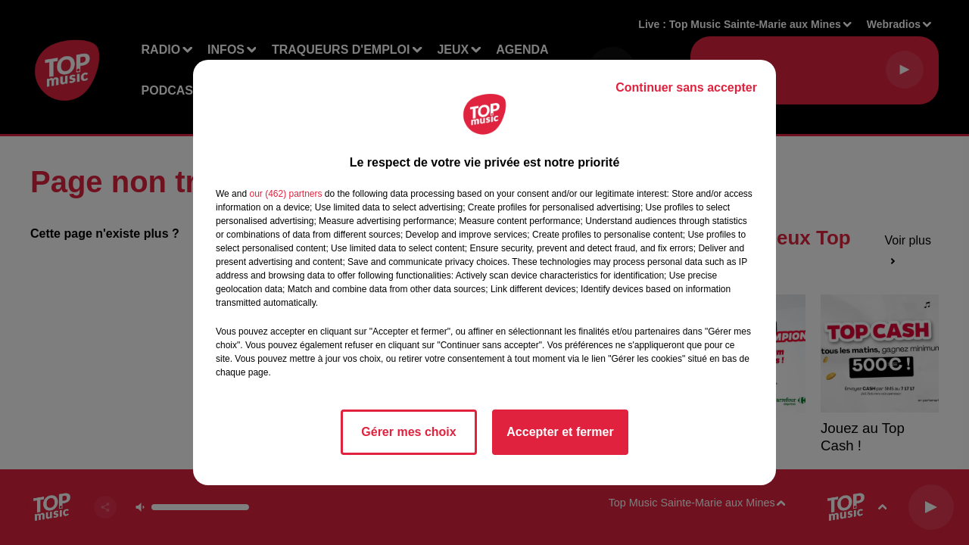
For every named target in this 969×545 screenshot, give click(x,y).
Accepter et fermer (559, 431)
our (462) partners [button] (285, 193)
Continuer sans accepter (686, 87)
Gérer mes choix (408, 431)
